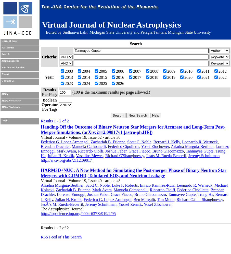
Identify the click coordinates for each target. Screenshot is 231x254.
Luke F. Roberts (125, 185)
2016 (118, 77)
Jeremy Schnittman (204, 156)
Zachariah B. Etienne (108, 142)
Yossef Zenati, (130, 204)
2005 (101, 71)
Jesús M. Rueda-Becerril (166, 156)
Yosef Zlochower (155, 146)
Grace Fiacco (139, 151)
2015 (101, 77)
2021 (203, 77)
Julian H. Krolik (61, 156)
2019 (169, 77)
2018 (152, 77)
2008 (152, 71)
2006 (118, 71)
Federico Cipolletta (123, 146)
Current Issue (10, 41)
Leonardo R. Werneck (200, 142)
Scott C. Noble (139, 142)
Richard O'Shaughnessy (124, 156)
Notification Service (13, 67)
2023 (67, 83)
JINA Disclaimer (11, 107)
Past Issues (8, 47)
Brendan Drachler (55, 146)
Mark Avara (66, 151)
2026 (118, 83)
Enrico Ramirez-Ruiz (157, 185)
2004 (84, 71)
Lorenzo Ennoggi (71, 194)
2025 (101, 83)
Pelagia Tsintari (153, 32)
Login (5, 120)
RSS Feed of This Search (61, 237)
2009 (169, 71)
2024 (84, 83)
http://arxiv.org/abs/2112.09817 (66, 160)
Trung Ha (205, 194)
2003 (67, 71)
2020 (186, 77)
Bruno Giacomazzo (168, 151)
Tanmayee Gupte (200, 151)
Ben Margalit (144, 199)
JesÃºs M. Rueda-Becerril (62, 204)
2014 (84, 77)
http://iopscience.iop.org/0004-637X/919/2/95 (78, 213)
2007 (135, 71)
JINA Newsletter (11, 100)
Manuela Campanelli (89, 146)
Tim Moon (165, 199)
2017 (135, 77)
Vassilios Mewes (89, 156)
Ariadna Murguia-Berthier (192, 146)
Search (5, 54)
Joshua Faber (115, 151)
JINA (5, 94)
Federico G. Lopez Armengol (65, 142)
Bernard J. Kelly (166, 142)
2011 (203, 71)
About (5, 74)
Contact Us (8, 80)
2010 (186, 71)
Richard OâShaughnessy (199, 199)
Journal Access (10, 60)
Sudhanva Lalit (75, 32)
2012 (220, 71)
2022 (220, 77)
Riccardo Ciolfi (90, 151)
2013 (67, 77)
